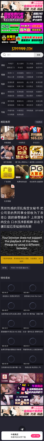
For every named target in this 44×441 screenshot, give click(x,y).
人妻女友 (30, 101)
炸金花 (20, 67)
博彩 (3, 65)
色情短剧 (20, 114)
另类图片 (39, 96)
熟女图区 (30, 96)
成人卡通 (30, 82)
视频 (3, 74)
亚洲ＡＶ (11, 73)
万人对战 (30, 63)
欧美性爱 (39, 82)
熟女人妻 (11, 77)
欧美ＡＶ (30, 73)
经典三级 (20, 86)
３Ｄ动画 (39, 73)
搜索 (38, 55)
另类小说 (20, 105)
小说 (3, 102)
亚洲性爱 (11, 82)
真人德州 (20, 63)
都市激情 (11, 101)
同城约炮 (11, 110)
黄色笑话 (30, 105)
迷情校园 (11, 105)
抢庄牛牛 (39, 67)
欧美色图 (30, 92)
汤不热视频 (39, 110)
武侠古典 (39, 101)
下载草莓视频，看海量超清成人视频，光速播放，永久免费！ (22, 260)
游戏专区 (39, 63)
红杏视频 (11, 114)
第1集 (4, 268)
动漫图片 (39, 92)
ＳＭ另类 (39, 77)
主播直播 (30, 77)
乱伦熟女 (30, 86)
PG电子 (11, 63)
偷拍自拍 (20, 82)
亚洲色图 (20, 92)
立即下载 (35, 436)
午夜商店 (20, 110)
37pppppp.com (22, 49)
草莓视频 (30, 110)
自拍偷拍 (20, 73)
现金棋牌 (30, 67)
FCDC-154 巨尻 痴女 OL (20, 268)
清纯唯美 (20, 96)
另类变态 (39, 86)
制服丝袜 (11, 86)
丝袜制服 (20, 77)
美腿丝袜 (11, 96)
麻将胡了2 (11, 67)
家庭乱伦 (20, 101)
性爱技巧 (39, 105)
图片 (3, 93)
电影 (3, 84)
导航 (3, 112)
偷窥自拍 (11, 92)
